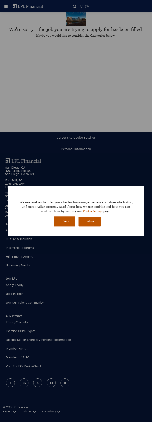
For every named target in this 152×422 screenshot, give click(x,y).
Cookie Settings (93, 211)
